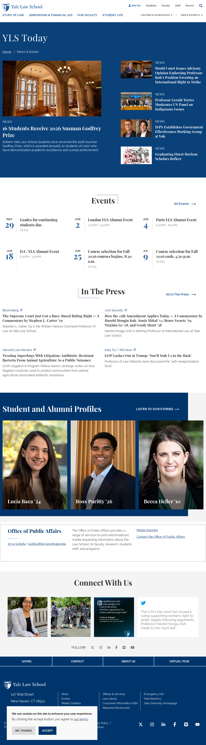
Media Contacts (71, 703)
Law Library (110, 698)
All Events (182, 203)
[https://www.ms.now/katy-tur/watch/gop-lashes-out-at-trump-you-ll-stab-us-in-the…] (154, 359)
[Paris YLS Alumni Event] (171, 225)
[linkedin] (108, 647)
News (65, 694)
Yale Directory (152, 698)
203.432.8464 (17, 544)
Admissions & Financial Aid (51, 15)
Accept (47, 730)
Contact (77, 661)
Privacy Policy (99, 723)
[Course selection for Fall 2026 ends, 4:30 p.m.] (171, 258)
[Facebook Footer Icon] (175, 724)
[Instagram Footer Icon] (152, 724)
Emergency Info (154, 694)
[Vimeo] (124, 647)
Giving (27, 661)
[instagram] (100, 647)
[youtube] (133, 647)
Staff (177, 5)
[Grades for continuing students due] (35, 225)
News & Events (190, 15)
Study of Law (13, 15)
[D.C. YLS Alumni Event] (35, 258)
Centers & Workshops (155, 15)
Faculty (165, 5)
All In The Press (178, 294)
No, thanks (23, 730)
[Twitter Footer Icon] (141, 724)
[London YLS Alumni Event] (103, 225)
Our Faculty (87, 15)
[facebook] (116, 647)
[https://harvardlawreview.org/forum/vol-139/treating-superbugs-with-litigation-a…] (52, 363)
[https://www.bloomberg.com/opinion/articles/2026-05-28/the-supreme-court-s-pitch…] (52, 321)
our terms (81, 719)
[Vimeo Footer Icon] (186, 724)
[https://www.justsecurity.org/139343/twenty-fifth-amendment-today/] (154, 323)
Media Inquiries (147, 530)
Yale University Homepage (160, 703)
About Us (128, 661)
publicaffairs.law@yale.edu (47, 544)
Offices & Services (114, 694)
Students (151, 5)
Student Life (112, 15)
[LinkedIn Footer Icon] (163, 724)
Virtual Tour (179, 661)
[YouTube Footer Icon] (197, 724)
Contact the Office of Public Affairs (161, 537)
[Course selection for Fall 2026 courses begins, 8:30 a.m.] (103, 258)
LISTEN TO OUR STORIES (154, 409)
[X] (92, 647)
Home (7, 52)
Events (65, 698)
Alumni (190, 5)
